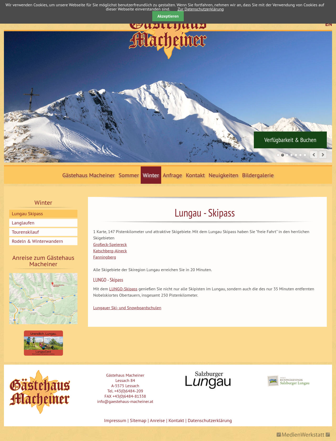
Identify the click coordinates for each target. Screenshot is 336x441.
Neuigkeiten (223, 175)
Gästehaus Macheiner (88, 175)
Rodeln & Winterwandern (37, 241)
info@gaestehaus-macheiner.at (125, 401)
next (323, 155)
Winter (151, 175)
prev (314, 155)
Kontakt (195, 175)
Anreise (157, 420)
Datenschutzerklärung (209, 420)
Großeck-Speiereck (110, 244)
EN (328, 24)
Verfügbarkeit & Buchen (290, 140)
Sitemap (138, 420)
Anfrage (172, 175)
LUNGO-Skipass (123, 288)
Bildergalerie (258, 175)
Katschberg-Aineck (110, 250)
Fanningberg (104, 257)
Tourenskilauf (25, 232)
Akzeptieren (167, 16)
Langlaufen (23, 223)
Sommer (129, 175)
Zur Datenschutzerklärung (200, 9)
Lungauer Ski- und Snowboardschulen (127, 307)
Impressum (115, 420)
